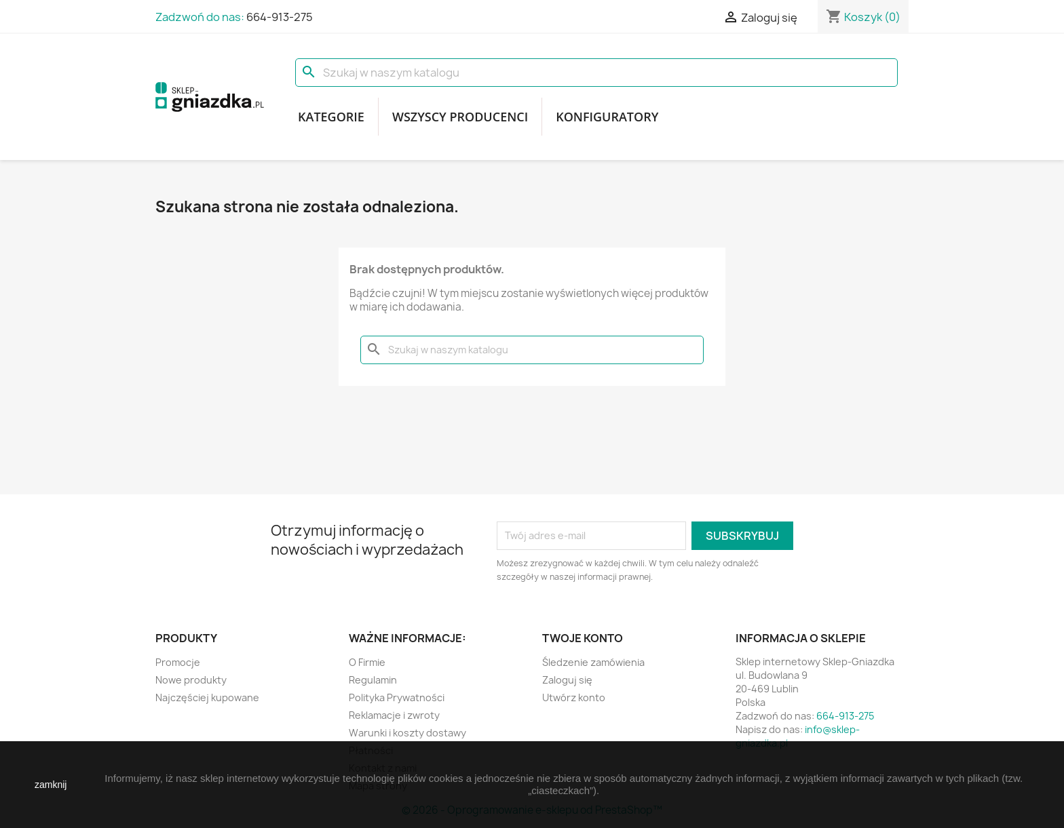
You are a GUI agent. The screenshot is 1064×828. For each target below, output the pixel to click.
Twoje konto (582, 638)
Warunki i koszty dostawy (407, 732)
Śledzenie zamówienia (593, 662)
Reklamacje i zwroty (394, 715)
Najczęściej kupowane (207, 697)
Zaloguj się (567, 679)
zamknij (50, 784)
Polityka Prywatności (396, 697)
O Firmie (367, 662)
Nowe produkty (191, 679)
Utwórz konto (573, 697)
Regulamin (373, 679)
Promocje (177, 662)
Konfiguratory (607, 117)
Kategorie (331, 117)
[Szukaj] (596, 72)
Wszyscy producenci (460, 117)
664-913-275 (279, 16)
